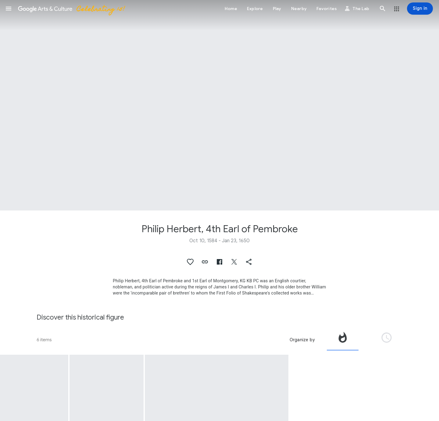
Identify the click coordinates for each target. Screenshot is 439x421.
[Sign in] (420, 8)
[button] (8, 8)
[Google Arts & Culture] (71, 8)
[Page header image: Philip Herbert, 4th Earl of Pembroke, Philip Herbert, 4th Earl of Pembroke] (219, 105)
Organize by (302, 339)
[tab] (343, 339)
